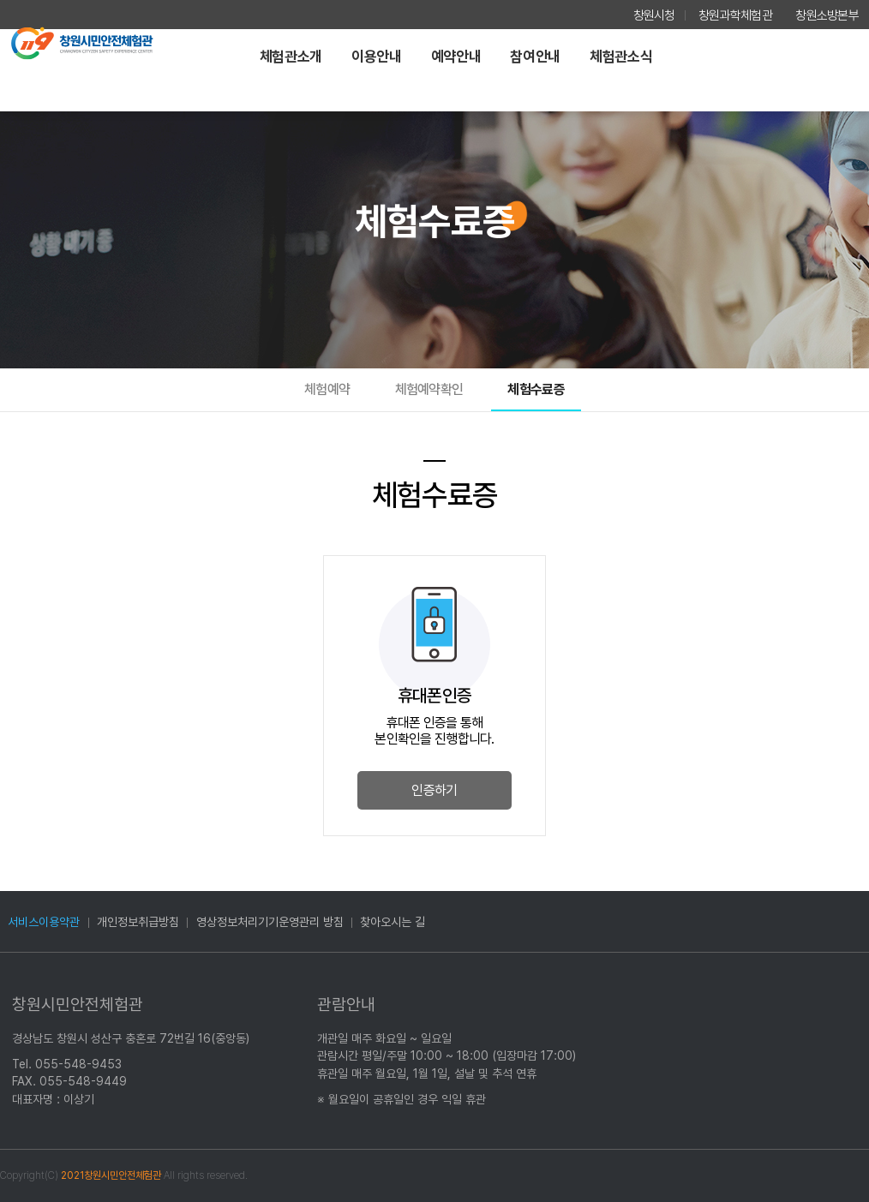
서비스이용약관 (44, 922)
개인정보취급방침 (138, 922)
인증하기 (434, 790)
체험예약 (327, 389)
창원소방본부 (827, 15)
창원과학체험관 (735, 15)
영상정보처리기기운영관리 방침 (270, 922)
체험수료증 (535, 389)
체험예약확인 (429, 389)
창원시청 (654, 15)
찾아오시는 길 (392, 922)
